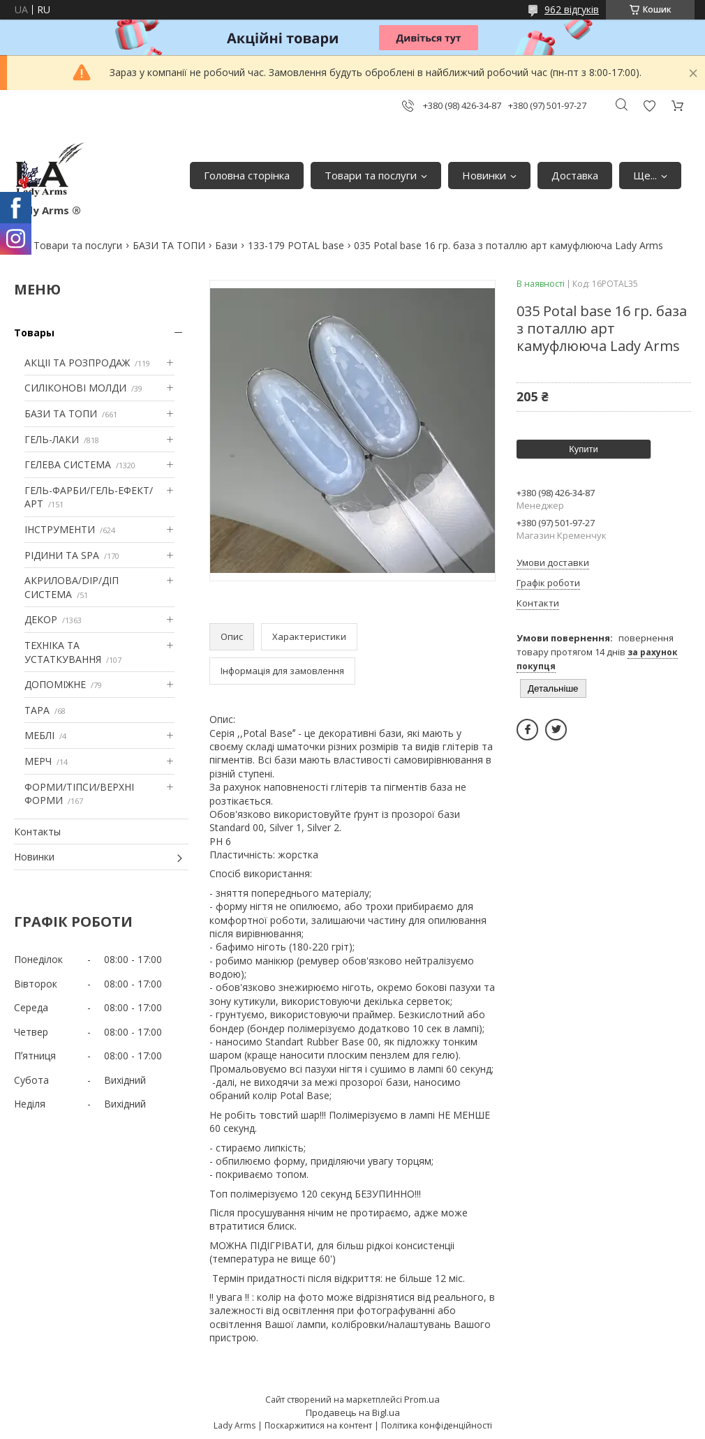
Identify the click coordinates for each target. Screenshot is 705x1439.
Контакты (37, 831)
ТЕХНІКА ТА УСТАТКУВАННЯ (62, 652)
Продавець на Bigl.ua (353, 1412)
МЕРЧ (38, 761)
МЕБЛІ (39, 735)
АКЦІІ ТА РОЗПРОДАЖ (77, 362)
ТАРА (37, 710)
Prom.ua (422, 1399)
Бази (226, 245)
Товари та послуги (371, 175)
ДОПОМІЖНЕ (55, 684)
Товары (34, 332)
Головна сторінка (247, 175)
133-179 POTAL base (296, 245)
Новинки (484, 175)
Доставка (574, 175)
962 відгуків (571, 9)
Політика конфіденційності (436, 1425)
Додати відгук (649, 106)
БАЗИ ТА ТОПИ (169, 245)
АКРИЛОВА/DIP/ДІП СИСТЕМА (71, 587)
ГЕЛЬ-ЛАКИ (51, 439)
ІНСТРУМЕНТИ (59, 529)
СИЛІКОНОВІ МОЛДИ (75, 387)
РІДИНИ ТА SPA (61, 555)
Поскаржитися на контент (318, 1425)
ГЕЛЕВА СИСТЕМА (67, 464)
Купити (583, 449)
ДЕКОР (40, 619)
